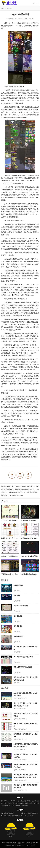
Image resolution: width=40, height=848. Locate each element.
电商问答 (9, 8)
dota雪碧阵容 (18, 585)
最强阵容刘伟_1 (19, 636)
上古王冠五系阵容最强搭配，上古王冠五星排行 (17, 520)
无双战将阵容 (18, 626)
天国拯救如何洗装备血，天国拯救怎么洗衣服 (16, 574)
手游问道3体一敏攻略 (21, 606)
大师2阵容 (17, 595)
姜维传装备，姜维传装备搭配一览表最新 (14, 556)
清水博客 (9, 3)
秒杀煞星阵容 (18, 616)
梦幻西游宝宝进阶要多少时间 (23, 657)
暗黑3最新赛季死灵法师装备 (23, 667)
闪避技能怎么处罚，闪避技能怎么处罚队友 (15, 538)
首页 (4, 8)
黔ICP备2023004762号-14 (12, 845)
